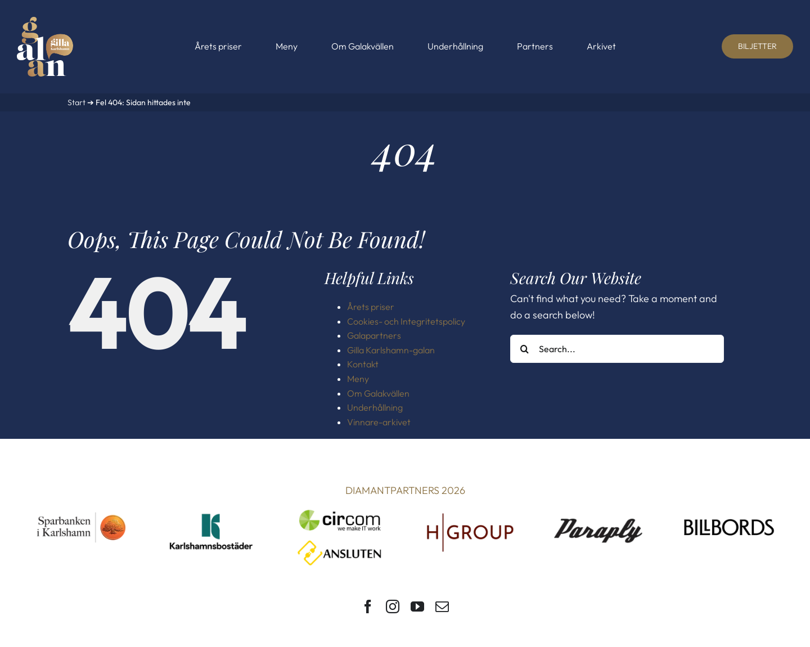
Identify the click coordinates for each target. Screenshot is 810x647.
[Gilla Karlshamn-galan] (45, 21)
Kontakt (363, 364)
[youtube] (417, 606)
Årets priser (370, 306)
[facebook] (368, 606)
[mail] (442, 606)
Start (77, 102)
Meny (358, 378)
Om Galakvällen (378, 393)
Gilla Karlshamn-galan (391, 350)
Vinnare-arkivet (379, 422)
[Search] (524, 349)
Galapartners (374, 335)
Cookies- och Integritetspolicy (406, 321)
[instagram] (392, 606)
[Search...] (617, 349)
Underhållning (375, 407)
